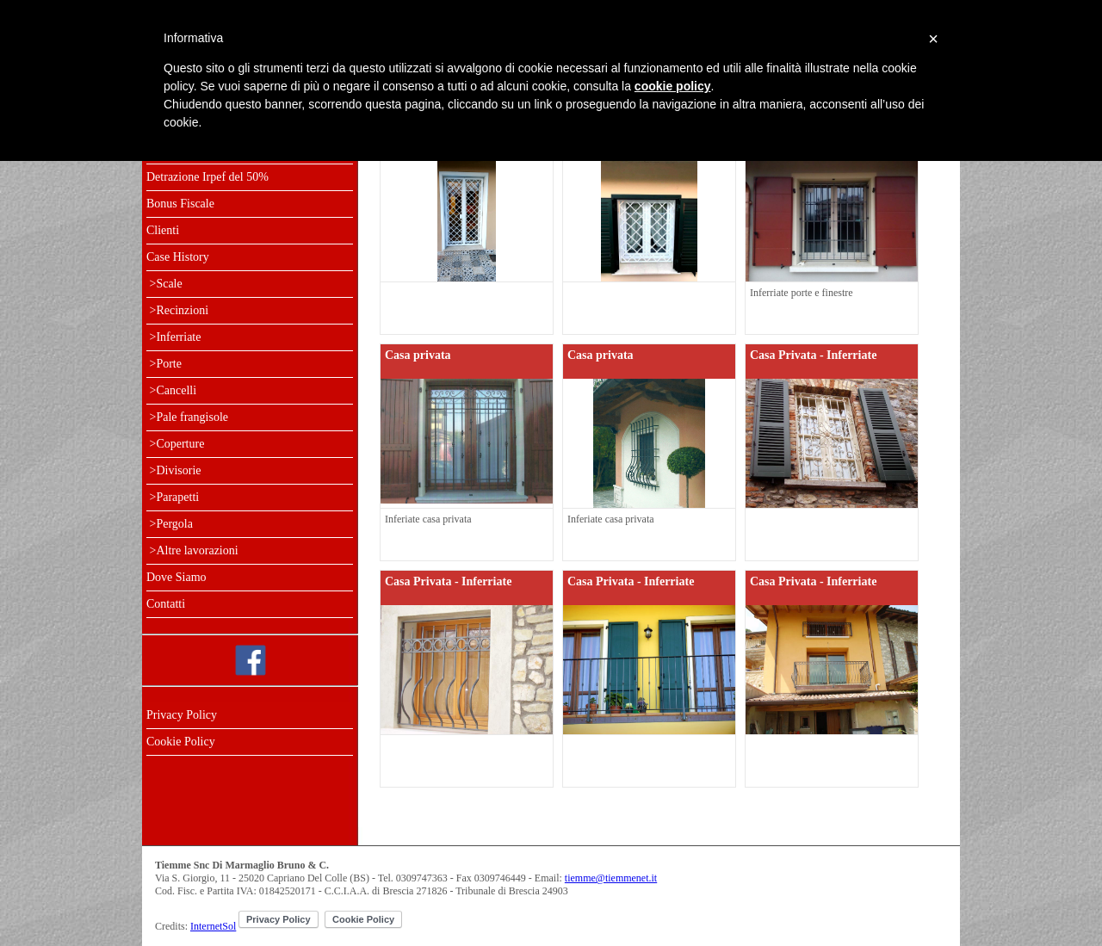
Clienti (162, 230)
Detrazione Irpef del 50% (207, 176)
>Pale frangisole (187, 417)
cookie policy (673, 86)
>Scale (164, 283)
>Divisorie (173, 470)
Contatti (165, 603)
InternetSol (213, 926)
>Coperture (175, 443)
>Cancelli (171, 390)
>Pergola (169, 523)
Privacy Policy (181, 714)
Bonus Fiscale (180, 203)
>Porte (164, 363)
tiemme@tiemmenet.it (611, 878)
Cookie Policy (180, 741)
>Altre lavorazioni (192, 550)
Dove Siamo (176, 577)
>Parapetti (172, 497)
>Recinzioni (177, 310)
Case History (177, 256)
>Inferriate (173, 337)
